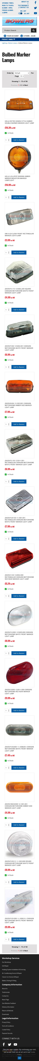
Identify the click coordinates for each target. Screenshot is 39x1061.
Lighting (4, 43)
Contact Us (24, 7)
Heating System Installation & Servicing (13, 970)
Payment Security (7, 1033)
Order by (10, 73)
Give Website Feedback (9, 1003)
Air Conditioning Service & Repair (12, 973)
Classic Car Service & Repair (10, 977)
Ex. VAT (26, 13)
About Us (25, 2)
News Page (5, 1000)
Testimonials (23, 6)
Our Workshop (6, 962)
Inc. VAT (23, 11)
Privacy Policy (6, 1022)
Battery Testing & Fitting (9, 981)
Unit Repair (5, 966)
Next (26, 85)
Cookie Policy (6, 1030)
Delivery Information (8, 1007)
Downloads (5, 1014)
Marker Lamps (12, 43)
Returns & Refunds (7, 1011)
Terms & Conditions (8, 1026)
